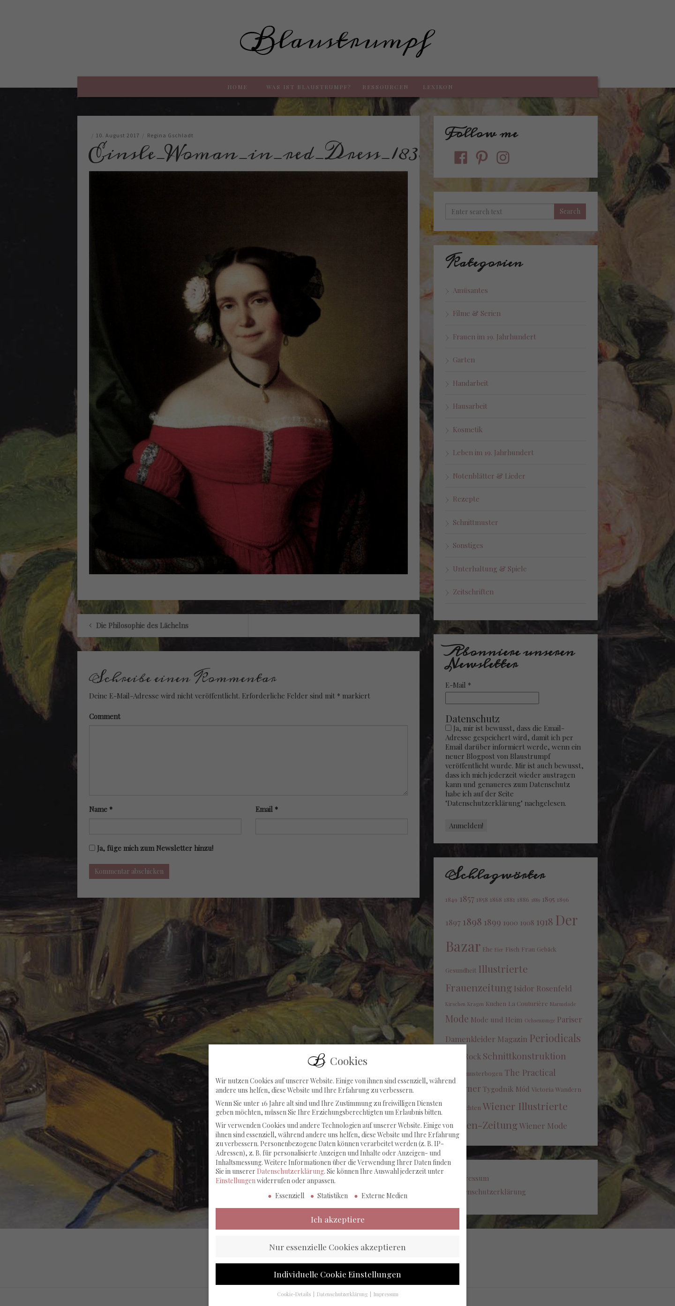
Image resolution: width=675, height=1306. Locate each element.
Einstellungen (235, 1189)
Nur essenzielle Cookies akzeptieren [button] (337, 1255)
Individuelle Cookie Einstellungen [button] (337, 1282)
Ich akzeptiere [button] (338, 1228)
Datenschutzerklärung (290, 1180)
